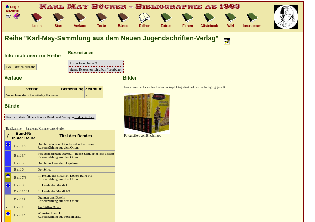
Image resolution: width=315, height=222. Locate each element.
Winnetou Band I (49, 213)
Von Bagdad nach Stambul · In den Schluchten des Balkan (76, 153)
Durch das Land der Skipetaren (58, 163)
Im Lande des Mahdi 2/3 (54, 191)
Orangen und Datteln (51, 197)
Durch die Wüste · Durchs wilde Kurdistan (66, 144)
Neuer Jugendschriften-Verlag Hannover (32, 95)
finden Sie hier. (84, 117)
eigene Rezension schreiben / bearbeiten (96, 69)
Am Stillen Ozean (49, 207)
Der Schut (44, 169)
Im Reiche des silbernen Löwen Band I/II (65, 175)
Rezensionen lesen (82, 63)
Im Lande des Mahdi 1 (52, 185)
